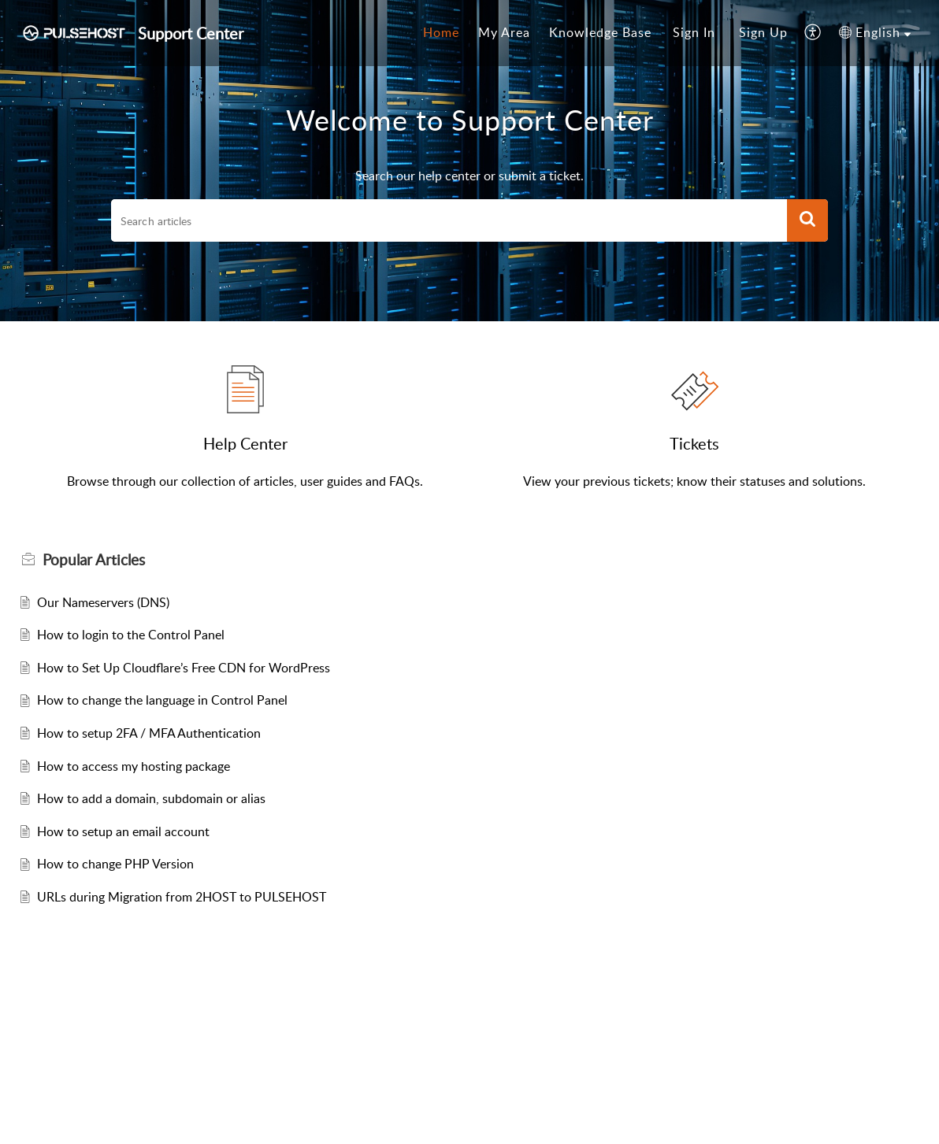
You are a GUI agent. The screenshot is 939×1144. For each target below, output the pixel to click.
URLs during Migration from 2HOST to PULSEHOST (181, 896)
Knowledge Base (600, 32)
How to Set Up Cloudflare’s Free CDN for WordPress (183, 667)
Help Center (245, 443)
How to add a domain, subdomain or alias (151, 798)
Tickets (694, 443)
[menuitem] (441, 33)
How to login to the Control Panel (131, 634)
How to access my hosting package (133, 766)
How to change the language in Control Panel (162, 700)
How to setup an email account (123, 831)
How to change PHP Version (115, 863)
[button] (813, 33)
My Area (504, 32)
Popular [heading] (94, 560)
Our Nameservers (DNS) (103, 602)
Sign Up (763, 32)
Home (441, 32)
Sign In (694, 32)
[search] (449, 220)
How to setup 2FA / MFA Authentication (149, 733)
